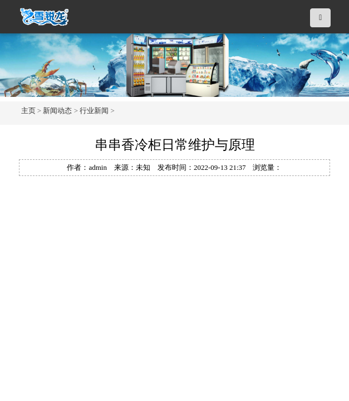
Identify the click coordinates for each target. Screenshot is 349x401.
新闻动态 (57, 110)
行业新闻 (94, 110)
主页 (28, 110)
